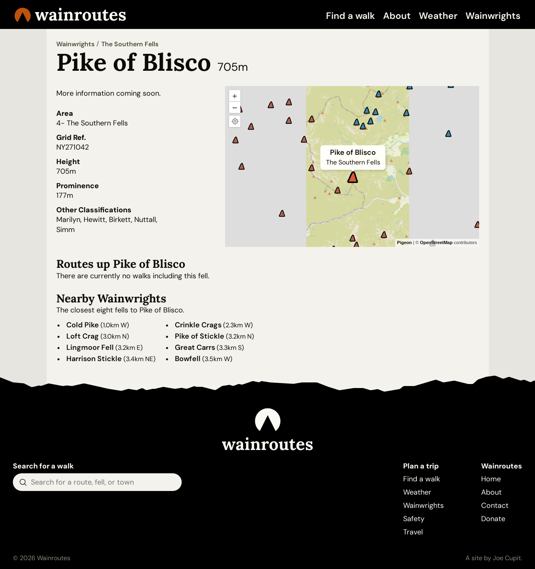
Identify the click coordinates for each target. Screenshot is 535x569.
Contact (494, 505)
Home (491, 479)
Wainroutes (70, 14)
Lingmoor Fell (90, 347)
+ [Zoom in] (234, 95)
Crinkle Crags (198, 325)
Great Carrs (195, 347)
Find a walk (350, 16)
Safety (413, 519)
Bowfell (188, 359)
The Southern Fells (129, 44)
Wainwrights (493, 16)
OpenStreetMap (436, 242)
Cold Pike (82, 325)
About (397, 16)
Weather (438, 16)
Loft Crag (82, 336)
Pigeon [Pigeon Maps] (404, 242)
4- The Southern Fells (92, 123)
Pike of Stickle (199, 336)
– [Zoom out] (235, 107)
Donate (493, 519)
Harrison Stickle (94, 359)
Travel (413, 532)
